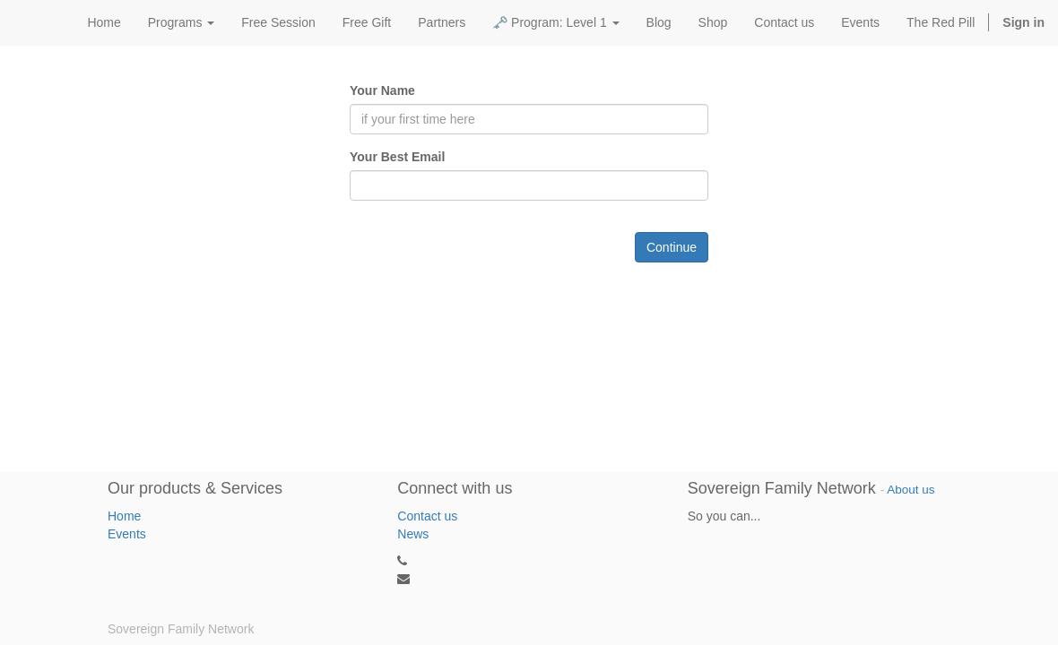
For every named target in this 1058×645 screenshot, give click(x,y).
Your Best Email (397, 157)
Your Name (382, 90)
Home (124, 516)
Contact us (427, 516)
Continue (671, 247)
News (413, 534)
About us (910, 489)
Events (127, 534)
